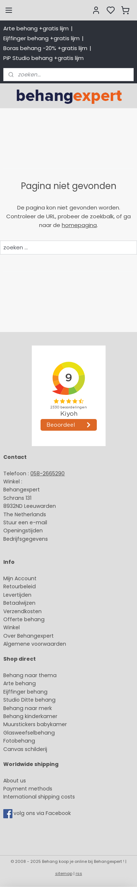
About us (14, 780)
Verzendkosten (22, 611)
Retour (11, 586)
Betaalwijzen (19, 603)
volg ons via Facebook (43, 813)
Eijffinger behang (25, 691)
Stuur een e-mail (26, 522)
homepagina (79, 225)
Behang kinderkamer (30, 716)
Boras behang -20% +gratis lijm (45, 48)
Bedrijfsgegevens (25, 539)
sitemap (63, 873)
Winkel (11, 627)
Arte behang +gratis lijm (36, 28)
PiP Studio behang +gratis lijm (43, 58)
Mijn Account (20, 578)
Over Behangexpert (28, 635)
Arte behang (19, 683)
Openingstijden (23, 530)
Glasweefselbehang (29, 732)
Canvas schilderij (25, 749)
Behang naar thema (30, 675)
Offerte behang (24, 619)
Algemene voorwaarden (34, 644)
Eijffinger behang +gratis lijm (41, 38)
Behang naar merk (27, 708)
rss (79, 873)
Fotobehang (19, 740)
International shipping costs (39, 796)
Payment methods (27, 788)
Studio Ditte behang (29, 699)
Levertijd (14, 595)
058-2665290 (47, 473)
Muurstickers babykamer (35, 724)
